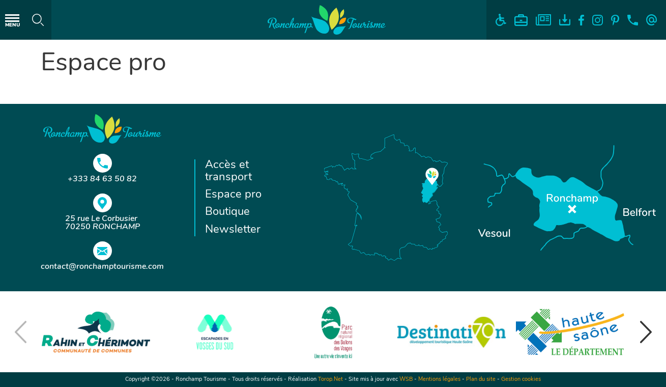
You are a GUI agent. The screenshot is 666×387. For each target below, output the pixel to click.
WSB (406, 379)
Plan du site (481, 379)
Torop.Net (330, 379)
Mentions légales (439, 379)
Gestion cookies (521, 379)
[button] (645, 332)
